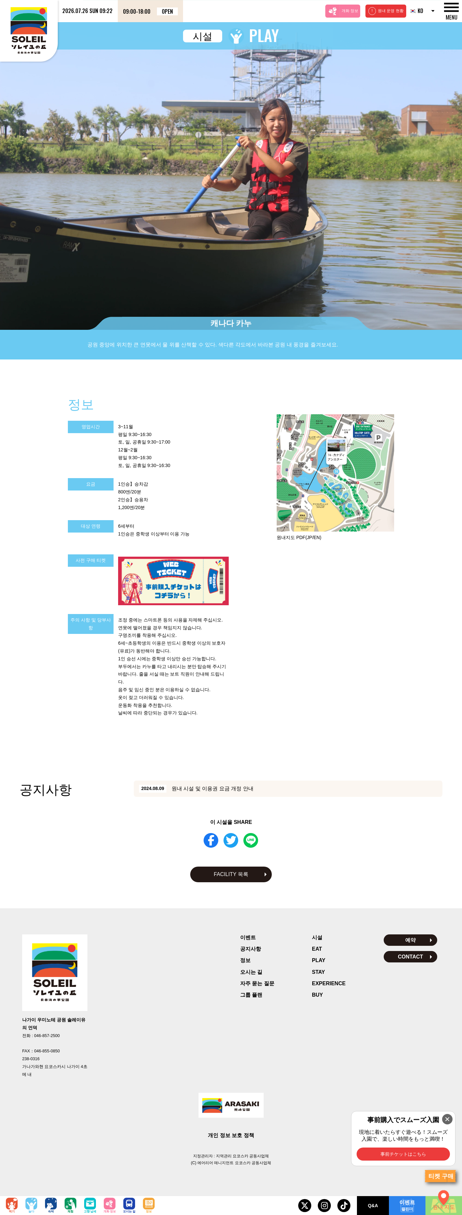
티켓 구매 (441, 1176)
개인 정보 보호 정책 (231, 1135)
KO (416, 11)
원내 (299, 537)
